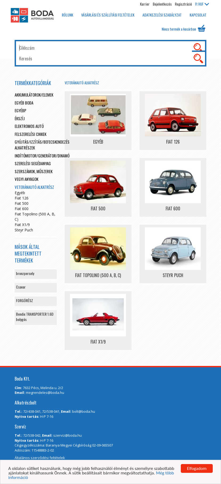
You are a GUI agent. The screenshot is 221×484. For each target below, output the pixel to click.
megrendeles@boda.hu (45, 392)
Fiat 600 (21, 208)
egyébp (20, 110)
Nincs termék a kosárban (183, 28)
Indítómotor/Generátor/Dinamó (42, 155)
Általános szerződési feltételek (40, 457)
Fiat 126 (21, 198)
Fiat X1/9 (22, 224)
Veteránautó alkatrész (82, 82)
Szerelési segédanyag (33, 163)
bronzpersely (25, 273)
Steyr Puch (24, 229)
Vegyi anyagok (26, 179)
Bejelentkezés (162, 4)
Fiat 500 (21, 203)
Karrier (145, 4)
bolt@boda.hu (83, 411)
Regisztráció (183, 4)
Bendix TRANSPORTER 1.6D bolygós (35, 316)
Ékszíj (20, 118)
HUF (202, 4)
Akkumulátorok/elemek (34, 95)
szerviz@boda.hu (67, 435)
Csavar (21, 287)
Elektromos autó (29, 126)
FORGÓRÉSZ (24, 300)
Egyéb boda (24, 103)
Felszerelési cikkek (30, 134)
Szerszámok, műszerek (33, 171)
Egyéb (20, 192)
